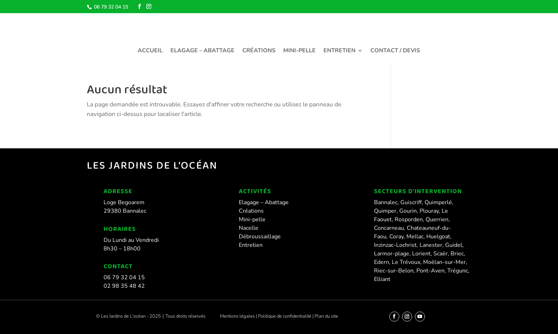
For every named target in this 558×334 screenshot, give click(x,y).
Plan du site (326, 316)
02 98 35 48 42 (124, 286)
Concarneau (389, 228)
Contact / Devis (395, 51)
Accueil (150, 51)
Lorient (421, 254)
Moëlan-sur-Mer (444, 262)
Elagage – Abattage (202, 51)
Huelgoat (438, 236)
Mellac (414, 236)
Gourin (408, 211)
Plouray (429, 211)
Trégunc (457, 271)
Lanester (431, 245)
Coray (396, 236)
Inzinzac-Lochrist (395, 245)
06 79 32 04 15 (110, 7)
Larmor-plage (391, 254)
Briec (457, 254)
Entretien (339, 51)
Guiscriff (411, 202)
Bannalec (386, 202)
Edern (381, 262)
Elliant (382, 279)
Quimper (385, 211)
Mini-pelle (299, 51)
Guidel (453, 245)
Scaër (440, 254)
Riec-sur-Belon (394, 271)
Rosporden (409, 219)
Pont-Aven (430, 271)
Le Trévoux (406, 262)
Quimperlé (438, 202)
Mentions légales (237, 316)
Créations (258, 51)
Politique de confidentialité (285, 316)
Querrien (437, 219)
